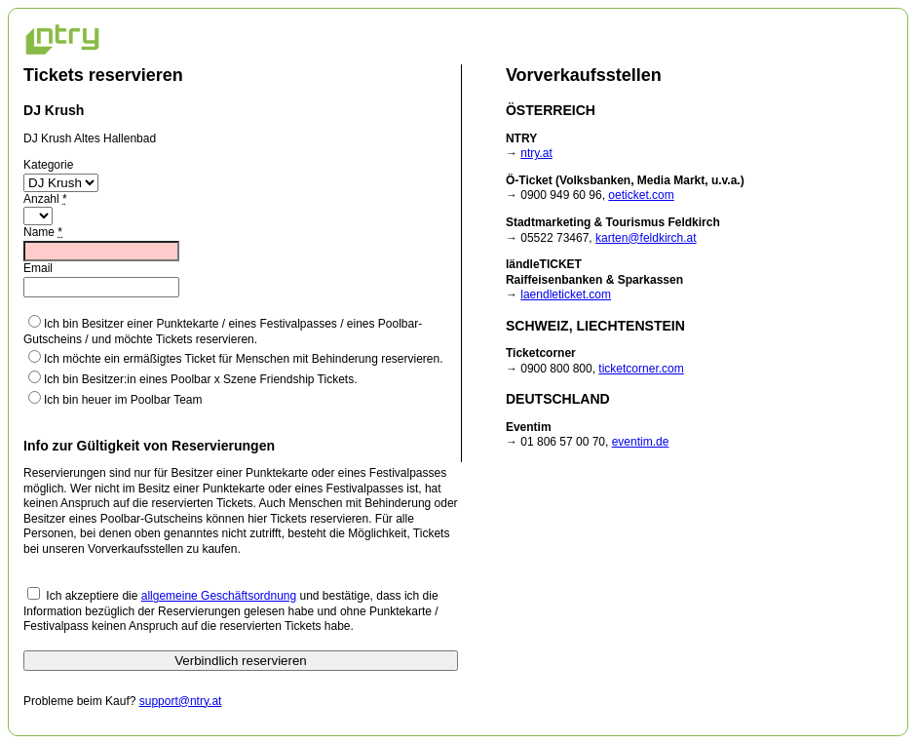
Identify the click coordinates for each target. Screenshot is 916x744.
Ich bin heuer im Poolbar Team (115, 399)
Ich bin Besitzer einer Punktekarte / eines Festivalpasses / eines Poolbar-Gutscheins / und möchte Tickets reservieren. (222, 330)
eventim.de (640, 442)
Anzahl (45, 199)
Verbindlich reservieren (240, 660)
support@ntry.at (180, 701)
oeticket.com (640, 195)
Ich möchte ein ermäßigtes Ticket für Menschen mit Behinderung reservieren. (235, 358)
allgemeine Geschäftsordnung (218, 596)
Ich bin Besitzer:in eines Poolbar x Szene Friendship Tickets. (193, 378)
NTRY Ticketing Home (62, 39)
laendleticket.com (565, 294)
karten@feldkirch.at (646, 238)
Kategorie (48, 165)
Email (38, 268)
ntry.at (536, 153)
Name (42, 232)
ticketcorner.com (640, 368)
